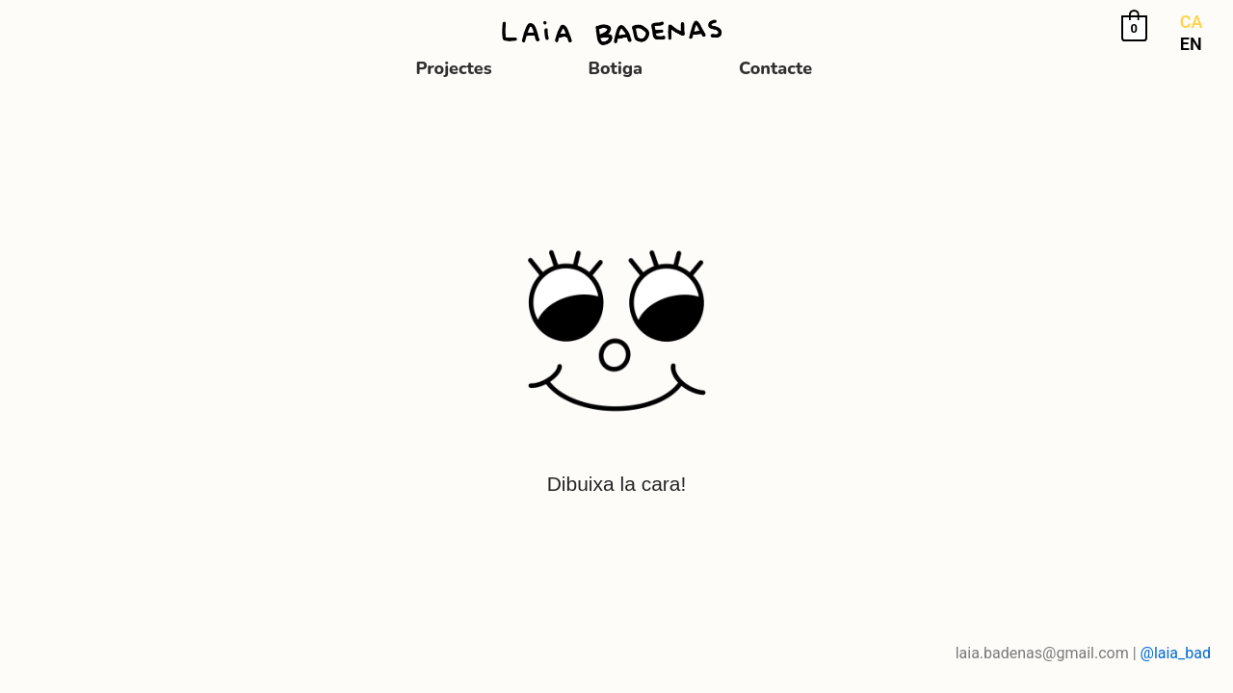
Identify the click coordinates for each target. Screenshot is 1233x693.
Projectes (454, 68)
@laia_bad (1176, 653)
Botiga (616, 68)
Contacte (775, 68)
